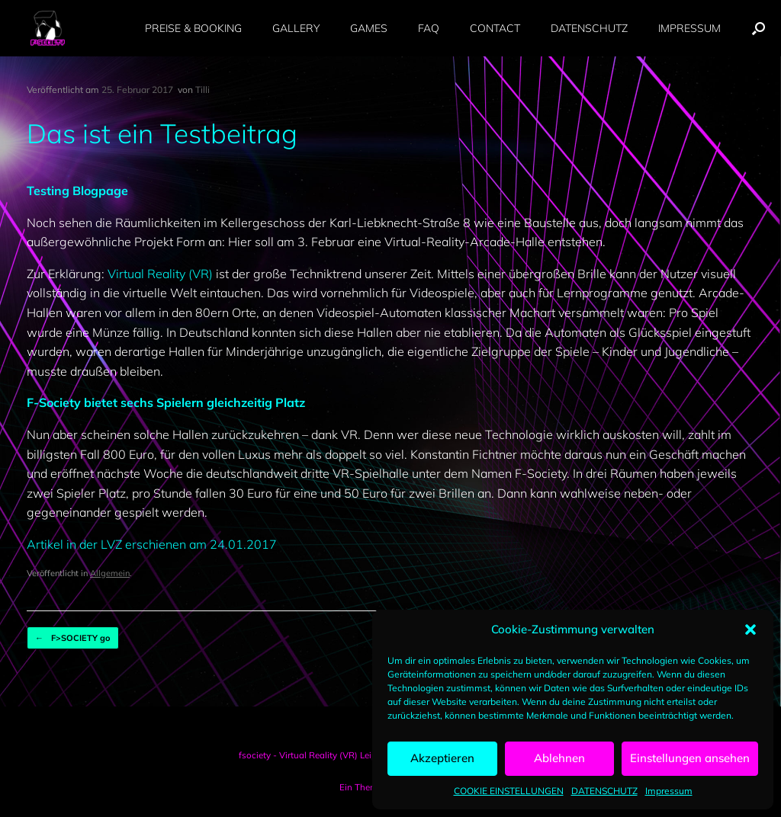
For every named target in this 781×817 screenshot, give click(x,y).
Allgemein (110, 573)
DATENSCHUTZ (604, 790)
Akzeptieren (442, 758)
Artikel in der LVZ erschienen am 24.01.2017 (152, 544)
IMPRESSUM (689, 28)
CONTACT (495, 28)
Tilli (202, 89)
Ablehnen (559, 758)
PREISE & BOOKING (193, 28)
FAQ (428, 28)
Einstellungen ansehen (690, 758)
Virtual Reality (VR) (160, 273)
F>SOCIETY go (73, 638)
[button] (750, 629)
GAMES (368, 28)
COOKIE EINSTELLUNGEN (509, 790)
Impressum (669, 790)
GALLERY (296, 28)
